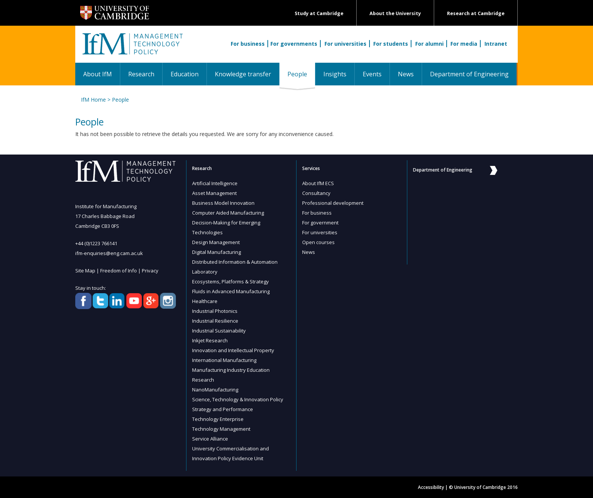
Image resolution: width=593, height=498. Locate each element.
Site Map (85, 270)
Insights (334, 74)
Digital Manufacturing (216, 252)
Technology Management (221, 428)
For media (463, 43)
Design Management (216, 242)
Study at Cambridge (319, 13)
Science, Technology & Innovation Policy (237, 399)
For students (390, 43)
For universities (345, 43)
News (406, 74)
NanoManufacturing (215, 389)
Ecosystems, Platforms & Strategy (230, 281)
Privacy (150, 270)
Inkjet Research (210, 340)
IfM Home (93, 99)
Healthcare (204, 301)
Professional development (332, 203)
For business (248, 43)
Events (372, 74)
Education (185, 74)
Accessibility (431, 487)
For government (320, 222)
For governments (293, 43)
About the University (395, 13)
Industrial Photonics (215, 311)
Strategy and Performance (222, 409)
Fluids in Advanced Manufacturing (231, 291)
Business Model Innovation (223, 203)
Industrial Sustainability (219, 330)
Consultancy (316, 193)
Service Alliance (210, 438)
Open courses (318, 242)
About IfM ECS (318, 183)
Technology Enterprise (218, 419)
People (301, 74)
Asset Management (214, 193)
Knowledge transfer (243, 74)
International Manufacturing (224, 360)
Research (141, 74)
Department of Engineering (469, 74)
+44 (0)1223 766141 (96, 243)
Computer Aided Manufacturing (228, 212)
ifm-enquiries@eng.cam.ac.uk (109, 253)
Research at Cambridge (476, 13)
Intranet (495, 43)
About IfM (97, 74)
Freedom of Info (118, 270)
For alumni (429, 43)
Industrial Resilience (215, 320)
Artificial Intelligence (215, 183)
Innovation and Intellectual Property (233, 350)
